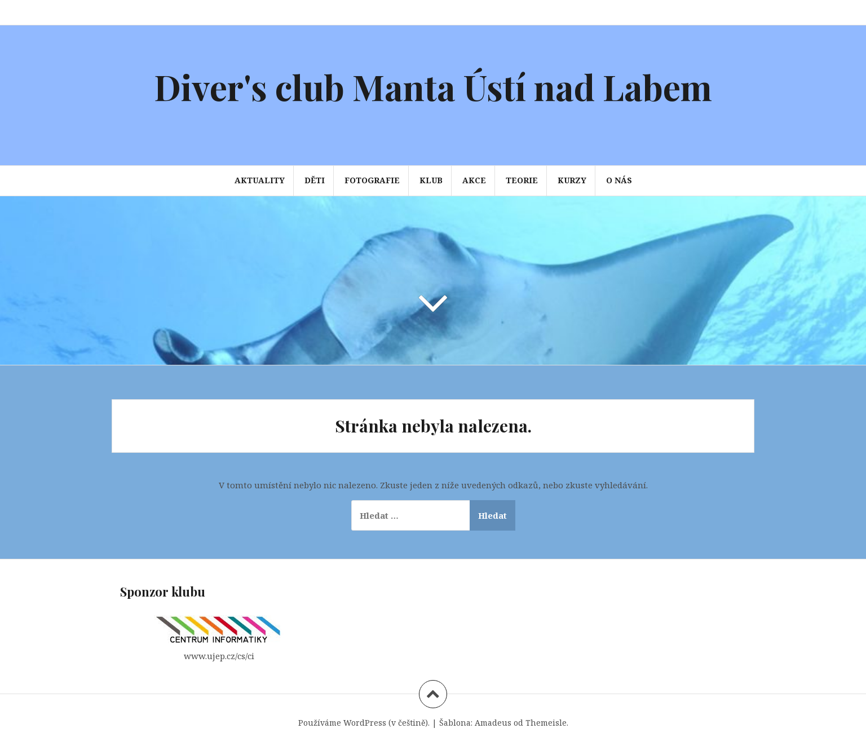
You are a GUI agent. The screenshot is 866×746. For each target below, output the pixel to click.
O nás (619, 180)
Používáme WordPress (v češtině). (364, 722)
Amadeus (493, 722)
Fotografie (372, 180)
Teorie (522, 180)
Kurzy (572, 180)
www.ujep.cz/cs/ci (219, 655)
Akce (474, 180)
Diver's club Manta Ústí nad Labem (433, 86)
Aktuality (260, 180)
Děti (314, 180)
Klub (431, 180)
